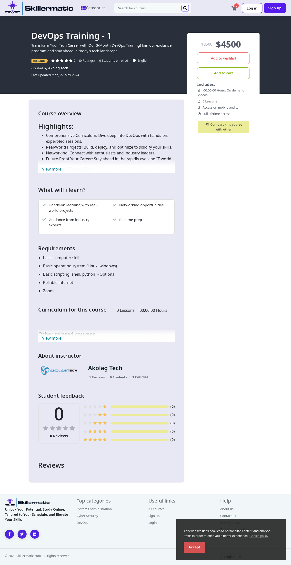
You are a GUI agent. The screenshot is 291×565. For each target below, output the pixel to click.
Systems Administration (94, 509)
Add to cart (223, 73)
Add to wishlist (223, 58)
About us (227, 509)
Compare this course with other (223, 127)
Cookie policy (259, 536)
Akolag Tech (58, 68)
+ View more (50, 169)
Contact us (228, 516)
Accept (194, 547)
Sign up (274, 7)
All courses (157, 509)
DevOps (82, 523)
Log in (252, 8)
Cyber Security (87, 516)
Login (153, 523)
